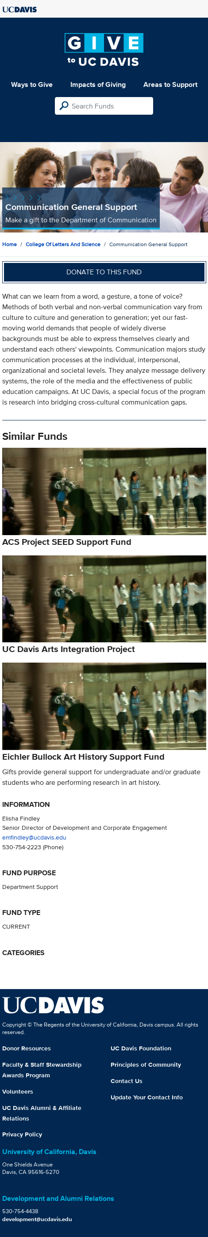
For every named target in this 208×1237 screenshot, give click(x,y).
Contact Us (127, 1080)
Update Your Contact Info (147, 1097)
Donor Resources (26, 1048)
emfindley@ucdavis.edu (34, 837)
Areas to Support (170, 84)
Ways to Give (32, 84)
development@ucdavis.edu (37, 1219)
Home (9, 244)
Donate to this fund (104, 272)
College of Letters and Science (63, 244)
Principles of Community (146, 1064)
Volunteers (17, 1091)
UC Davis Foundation (141, 1048)
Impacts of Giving (98, 84)
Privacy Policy (22, 1134)
